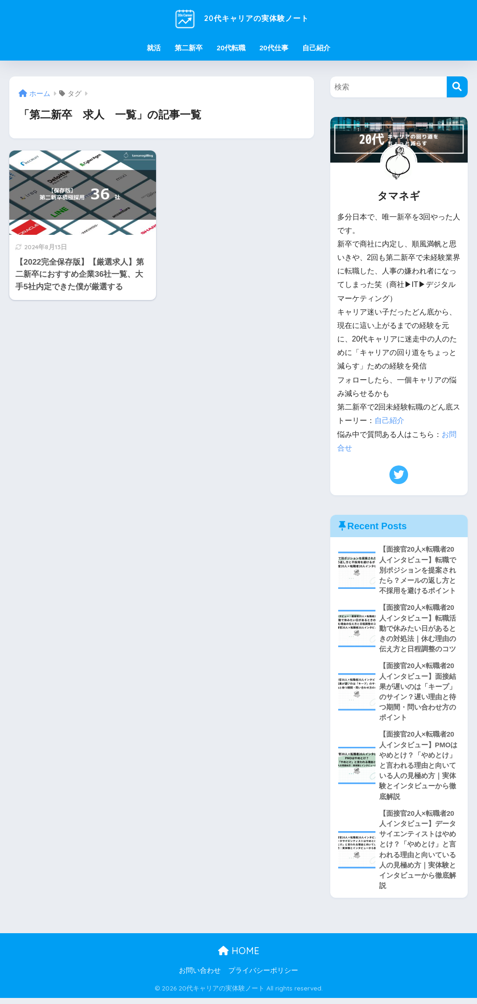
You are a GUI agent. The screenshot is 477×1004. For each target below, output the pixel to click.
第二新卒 (189, 48)
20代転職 (231, 48)
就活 (154, 48)
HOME (238, 957)
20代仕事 (273, 48)
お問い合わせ (200, 976)
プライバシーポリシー (263, 976)
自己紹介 (316, 48)
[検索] (457, 86)
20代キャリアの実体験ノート (238, 18)
